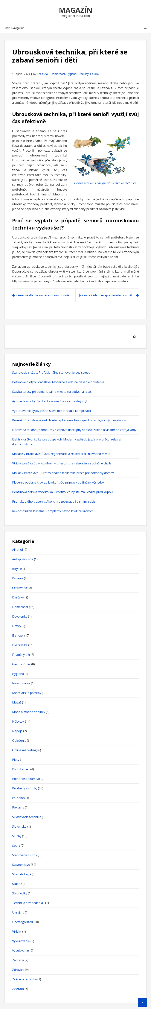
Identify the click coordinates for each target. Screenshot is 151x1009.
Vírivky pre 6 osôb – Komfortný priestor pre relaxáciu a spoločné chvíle (62, 463)
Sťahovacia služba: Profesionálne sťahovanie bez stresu (51, 372)
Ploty (15, 760)
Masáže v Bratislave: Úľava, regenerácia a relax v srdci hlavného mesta (61, 454)
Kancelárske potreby (26, 693)
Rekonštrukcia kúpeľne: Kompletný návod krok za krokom (52, 511)
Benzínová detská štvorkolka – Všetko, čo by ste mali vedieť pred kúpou (62, 492)
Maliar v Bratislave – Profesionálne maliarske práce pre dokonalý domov (63, 473)
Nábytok (18, 721)
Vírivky (17, 931)
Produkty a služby (88, 74)
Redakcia (42, 74)
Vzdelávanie (20, 951)
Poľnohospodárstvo (26, 779)
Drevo (16, 626)
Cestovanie (20, 588)
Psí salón (18, 798)
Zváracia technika (24, 979)
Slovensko (19, 826)
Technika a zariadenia (27, 903)
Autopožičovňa (22, 559)
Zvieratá (18, 989)
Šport (16, 846)
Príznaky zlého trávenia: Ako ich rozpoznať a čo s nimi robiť (53, 501)
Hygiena (71, 74)
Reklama (18, 807)
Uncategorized (22, 922)
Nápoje (17, 731)
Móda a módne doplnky (28, 712)
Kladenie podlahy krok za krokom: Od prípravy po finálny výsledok (58, 482)
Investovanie (21, 683)
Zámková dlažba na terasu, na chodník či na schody (45, 295)
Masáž (16, 702)
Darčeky (18, 597)
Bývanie (17, 578)
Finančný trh (21, 655)
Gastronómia (21, 664)
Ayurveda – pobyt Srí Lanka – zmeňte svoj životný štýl (49, 401)
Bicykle (17, 569)
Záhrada (18, 960)
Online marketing (24, 750)
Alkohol (17, 550)
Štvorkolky (19, 893)
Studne (17, 884)
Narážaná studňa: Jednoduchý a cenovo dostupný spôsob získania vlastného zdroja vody (74, 430)
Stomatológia (21, 874)
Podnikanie (20, 769)
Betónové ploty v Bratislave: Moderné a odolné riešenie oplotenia (58, 382)
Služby (16, 836)
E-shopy (18, 635)
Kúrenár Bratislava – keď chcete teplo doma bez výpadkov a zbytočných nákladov (69, 420)
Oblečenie (19, 740)
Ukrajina (18, 912)
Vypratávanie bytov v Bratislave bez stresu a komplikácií (51, 411)
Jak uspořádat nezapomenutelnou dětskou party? (109, 295)
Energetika (20, 645)
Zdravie (17, 970)
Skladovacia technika (26, 817)
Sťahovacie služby (24, 855)
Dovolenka (19, 616)
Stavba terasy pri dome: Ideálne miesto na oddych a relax (51, 392)
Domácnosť (58, 74)
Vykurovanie (21, 941)
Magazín (75, 10)
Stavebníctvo (21, 865)
